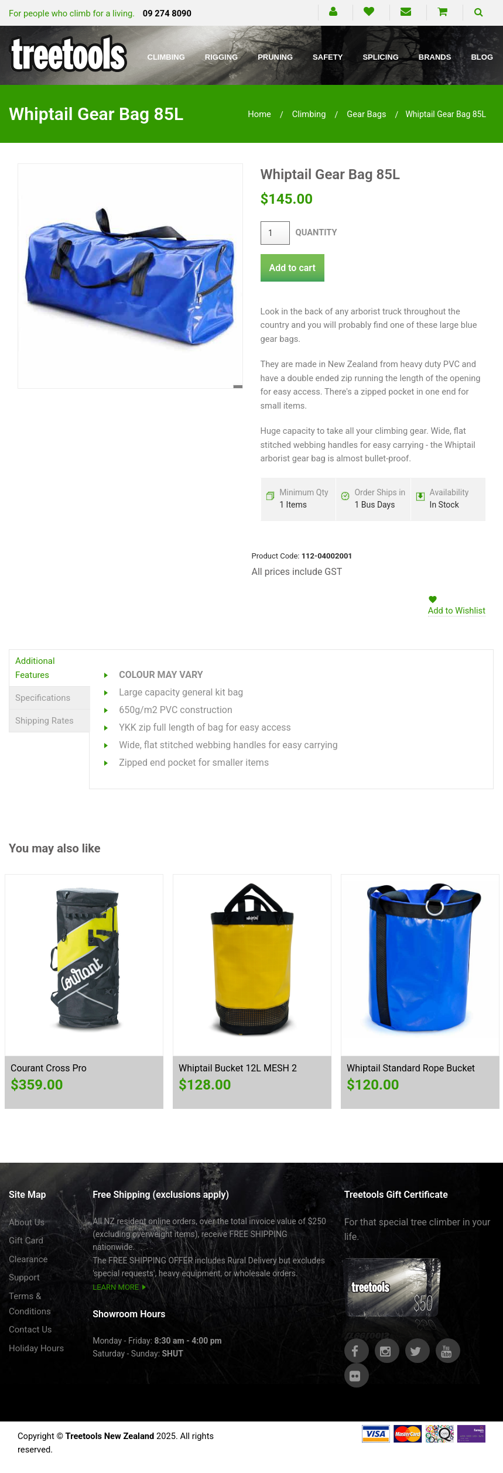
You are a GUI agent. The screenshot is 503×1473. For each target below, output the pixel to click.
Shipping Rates (44, 720)
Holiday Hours (36, 1348)
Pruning (275, 57)
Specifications (42, 698)
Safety (328, 57)
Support (24, 1277)
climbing (309, 114)
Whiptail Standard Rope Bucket (411, 1068)
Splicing (380, 57)
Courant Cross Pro (49, 1068)
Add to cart (292, 267)
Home (259, 114)
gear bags (366, 114)
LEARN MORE (116, 1287)
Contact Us (30, 1329)
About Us (27, 1222)
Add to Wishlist (456, 610)
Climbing (166, 57)
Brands (435, 57)
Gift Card (26, 1240)
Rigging (221, 57)
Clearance (28, 1259)
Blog (482, 57)
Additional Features (35, 668)
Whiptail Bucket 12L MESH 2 (238, 1068)
